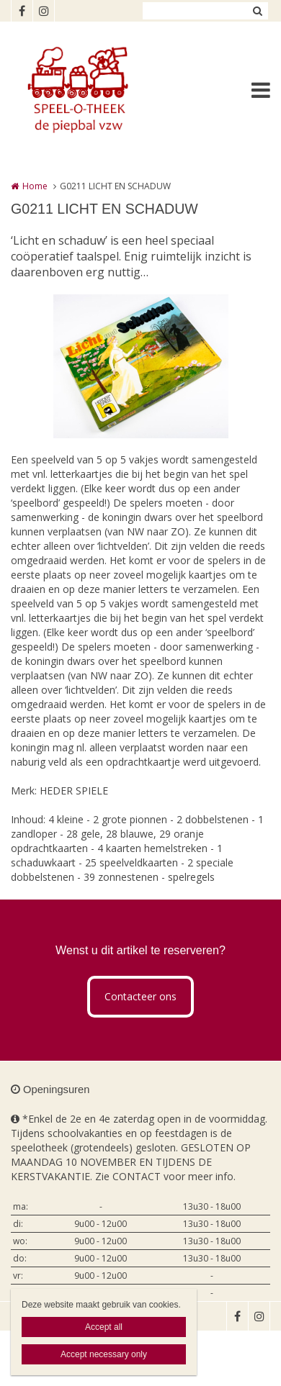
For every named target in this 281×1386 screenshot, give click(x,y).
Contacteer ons (140, 996)
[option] (140, 366)
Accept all (103, 1327)
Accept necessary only (104, 1354)
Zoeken (257, 10)
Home (35, 186)
